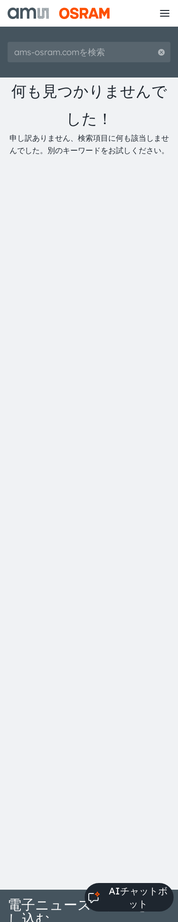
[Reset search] (161, 52)
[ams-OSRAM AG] (59, 13)
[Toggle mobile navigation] (164, 13)
